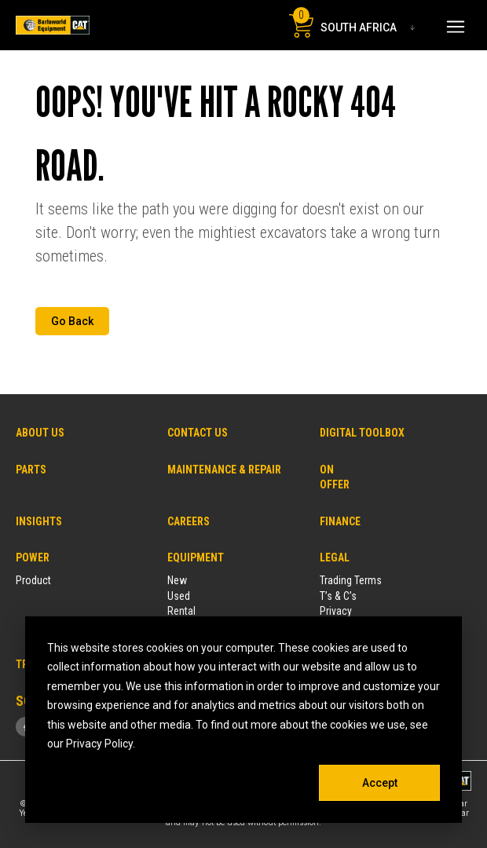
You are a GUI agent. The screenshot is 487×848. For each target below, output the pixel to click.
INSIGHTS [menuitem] (39, 521)
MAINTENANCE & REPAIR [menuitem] (224, 469)
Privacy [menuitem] (336, 611)
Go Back (72, 321)
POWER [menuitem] (32, 557)
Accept (379, 783)
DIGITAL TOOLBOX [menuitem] (362, 432)
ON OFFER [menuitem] (331, 477)
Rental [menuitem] (181, 611)
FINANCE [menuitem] (340, 521)
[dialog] (243, 719)
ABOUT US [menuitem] (40, 432)
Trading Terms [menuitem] (351, 580)
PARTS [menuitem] (31, 469)
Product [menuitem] (33, 580)
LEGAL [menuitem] (335, 557)
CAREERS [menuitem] (188, 521)
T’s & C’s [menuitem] (338, 596)
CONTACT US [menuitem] (197, 432)
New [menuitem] (177, 580)
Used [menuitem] (178, 596)
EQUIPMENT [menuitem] (195, 557)
